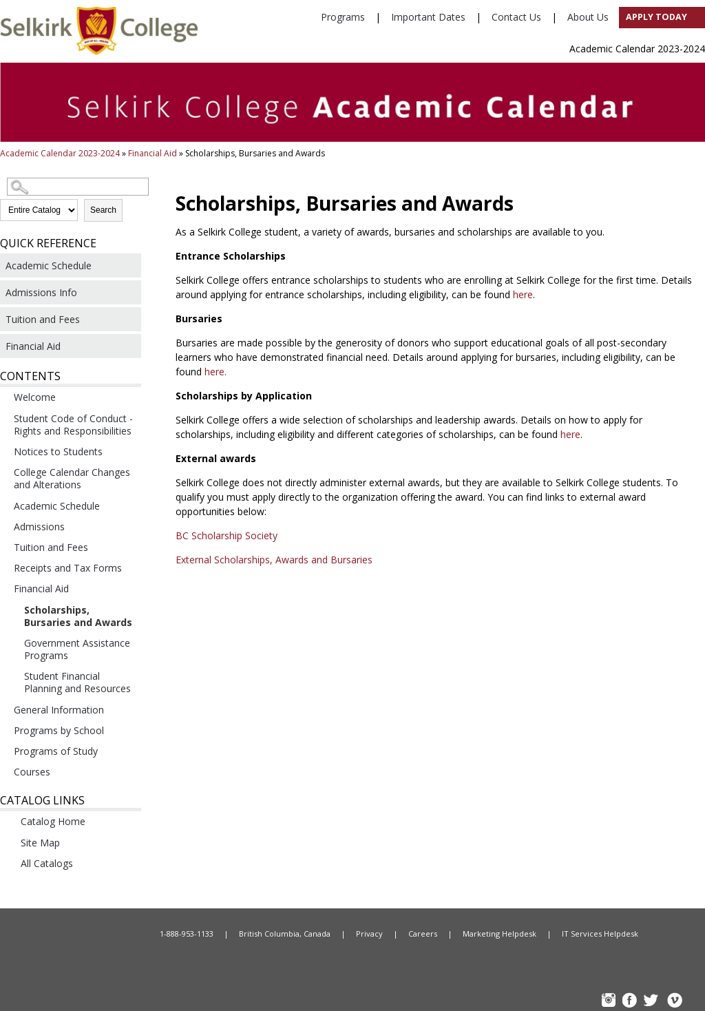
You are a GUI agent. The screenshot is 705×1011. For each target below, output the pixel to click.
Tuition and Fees (43, 319)
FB (631, 1001)
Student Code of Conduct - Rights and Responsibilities (73, 424)
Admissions (39, 526)
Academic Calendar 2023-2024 (60, 153)
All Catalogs (47, 863)
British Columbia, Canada (284, 933)
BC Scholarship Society (228, 535)
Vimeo (674, 1001)
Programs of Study (56, 751)
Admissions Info (41, 292)
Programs (343, 16)
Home (77, 934)
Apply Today (656, 17)
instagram (610, 1001)
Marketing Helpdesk (499, 933)
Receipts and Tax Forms (68, 567)
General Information (59, 709)
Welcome (35, 397)
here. (215, 371)
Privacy (369, 933)
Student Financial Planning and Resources (77, 682)
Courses (32, 771)
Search (103, 210)
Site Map (40, 842)
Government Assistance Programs (77, 649)
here (523, 294)
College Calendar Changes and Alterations (72, 478)
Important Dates (428, 16)
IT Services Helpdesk (600, 933)
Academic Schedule (49, 265)
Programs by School (59, 730)
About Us (588, 16)
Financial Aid (152, 153)
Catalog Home (53, 821)
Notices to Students (58, 451)
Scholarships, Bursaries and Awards (78, 616)
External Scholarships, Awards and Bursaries (275, 559)
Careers (422, 933)
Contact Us (516, 16)
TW (653, 1001)
